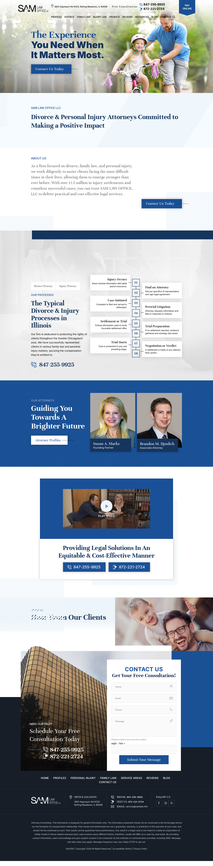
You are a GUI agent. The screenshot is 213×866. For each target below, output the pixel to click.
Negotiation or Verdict (160, 347)
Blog (154, 16)
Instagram (166, 808)
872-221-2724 (154, 8)
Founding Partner (103, 451)
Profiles (56, 16)
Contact (165, 16)
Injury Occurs (117, 281)
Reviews (127, 16)
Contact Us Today (51, 69)
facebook (159, 808)
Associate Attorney (151, 451)
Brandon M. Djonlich (157, 447)
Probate (114, 16)
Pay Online (187, 8)
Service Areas (131, 783)
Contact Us (107, 787)
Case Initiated (117, 302)
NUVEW (70, 853)
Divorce (69, 16)
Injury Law (100, 16)
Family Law (83, 16)
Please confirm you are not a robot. (129, 744)
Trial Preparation (157, 327)
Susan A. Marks (106, 447)
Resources (142, 16)
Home (45, 783)
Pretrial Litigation (157, 308)
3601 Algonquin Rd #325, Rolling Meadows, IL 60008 (80, 6)
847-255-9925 (154, 4)
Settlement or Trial (114, 322)
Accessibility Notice (122, 853)
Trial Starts (119, 343)
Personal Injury (83, 783)
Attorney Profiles (49, 444)
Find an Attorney (157, 289)
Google (172, 808)
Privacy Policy (140, 853)
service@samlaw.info (136, 811)
